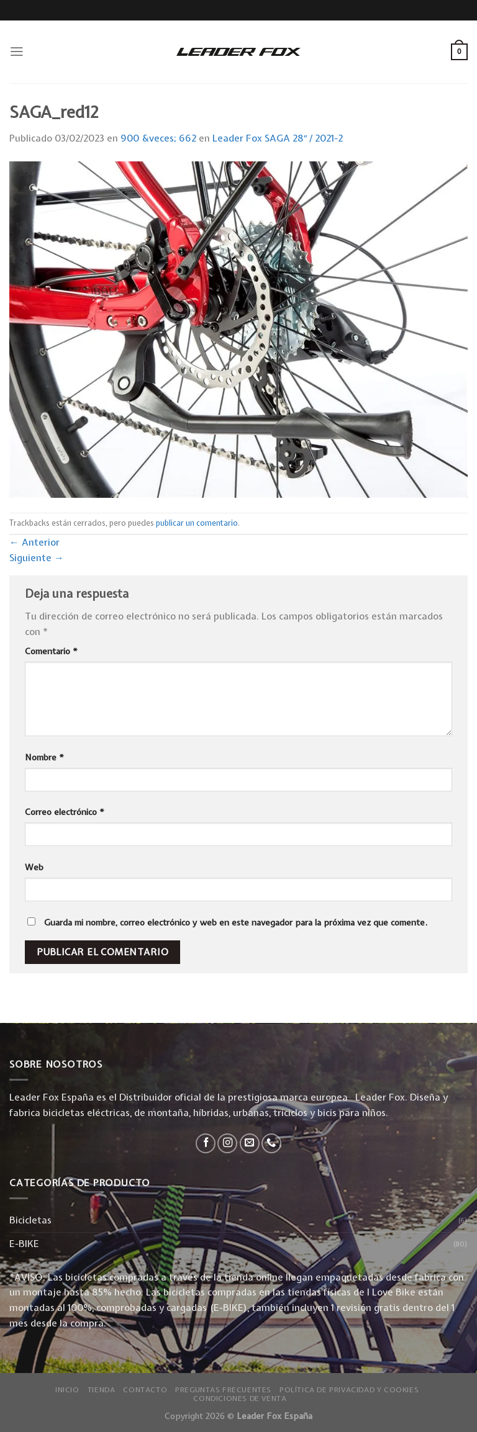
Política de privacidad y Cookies (349, 1390)
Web (34, 867)
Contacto (145, 1390)
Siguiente (36, 557)
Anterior (34, 542)
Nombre (44, 757)
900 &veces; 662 (158, 138)
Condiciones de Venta (239, 1398)
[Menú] (16, 51)
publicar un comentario (197, 523)
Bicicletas (30, 1220)
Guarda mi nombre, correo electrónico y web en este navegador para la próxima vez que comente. (235, 922)
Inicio (67, 1390)
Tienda (102, 1390)
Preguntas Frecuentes (223, 1390)
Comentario (51, 651)
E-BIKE (24, 1243)
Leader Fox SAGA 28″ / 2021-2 (277, 138)
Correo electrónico (64, 811)
